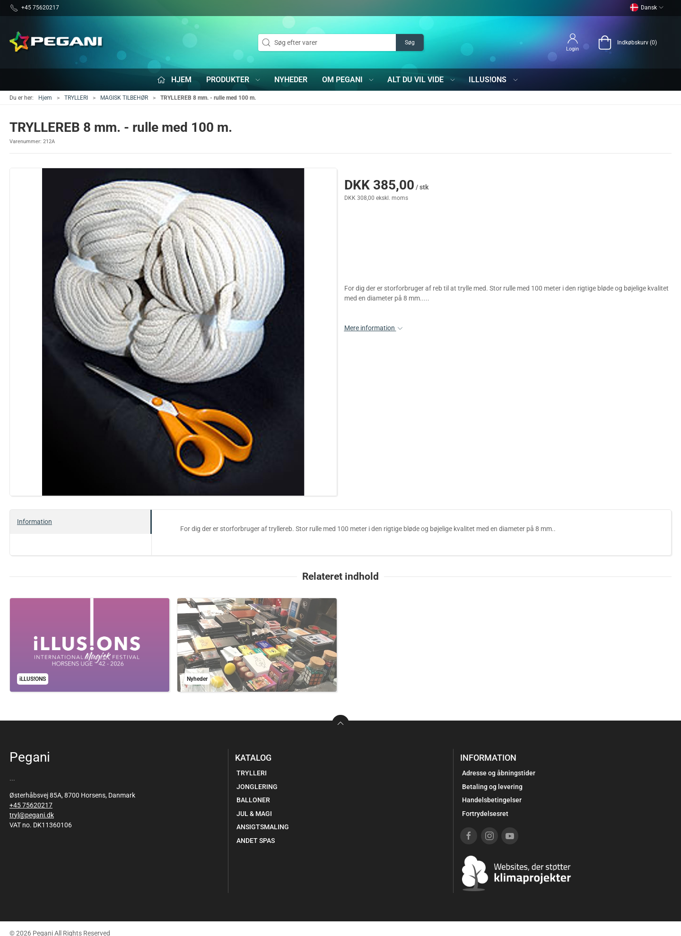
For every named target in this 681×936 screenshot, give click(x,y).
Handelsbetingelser (492, 800)
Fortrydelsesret (485, 813)
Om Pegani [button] (348, 79)
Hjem (45, 97)
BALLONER (253, 800)
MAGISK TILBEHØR (124, 97)
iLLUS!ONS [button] (494, 79)
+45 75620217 (30, 805)
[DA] (56, 42)
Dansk (646, 7)
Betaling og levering (492, 786)
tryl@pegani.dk (31, 815)
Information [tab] (34, 521)
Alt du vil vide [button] (421, 79)
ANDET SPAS (255, 840)
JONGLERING (257, 786)
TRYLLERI (76, 97)
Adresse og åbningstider (498, 773)
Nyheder (290, 79)
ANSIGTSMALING (262, 827)
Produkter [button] (234, 79)
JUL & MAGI (254, 813)
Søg (410, 42)
